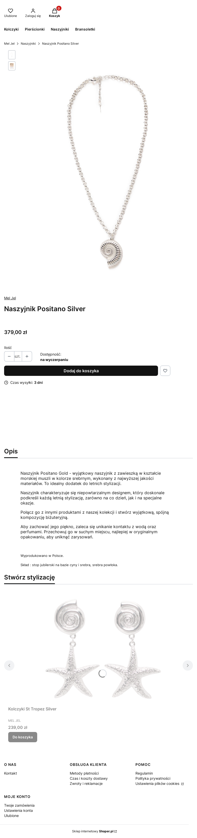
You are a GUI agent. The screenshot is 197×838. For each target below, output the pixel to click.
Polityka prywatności (152, 778)
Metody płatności (84, 773)
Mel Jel (9, 43)
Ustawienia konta (18, 810)
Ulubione (11, 815)
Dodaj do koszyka (81, 370)
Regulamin (144, 773)
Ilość (8, 347)
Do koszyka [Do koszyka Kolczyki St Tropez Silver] (23, 737)
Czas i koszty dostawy (89, 778)
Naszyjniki (28, 43)
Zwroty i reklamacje (86, 783)
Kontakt (10, 773)
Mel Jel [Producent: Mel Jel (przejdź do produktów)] (10, 298)
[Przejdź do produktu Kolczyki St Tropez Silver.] (98, 646)
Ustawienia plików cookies (157, 783)
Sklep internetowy (92, 831)
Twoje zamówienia (19, 805)
